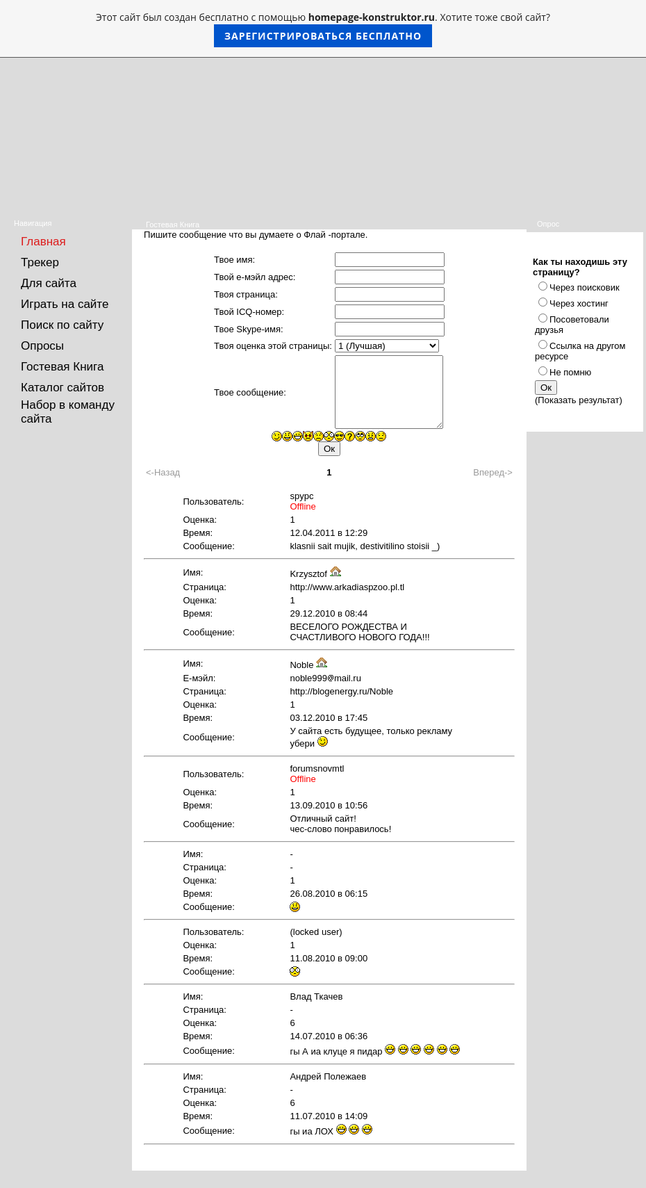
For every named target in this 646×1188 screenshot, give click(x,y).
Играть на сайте (64, 304)
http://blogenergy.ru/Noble (341, 691)
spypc (301, 496)
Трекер (40, 262)
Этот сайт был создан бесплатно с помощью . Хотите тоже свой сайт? (323, 28)
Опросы (42, 345)
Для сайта (48, 283)
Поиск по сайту (62, 325)
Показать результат (578, 400)
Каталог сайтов (62, 387)
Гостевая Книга (62, 366)
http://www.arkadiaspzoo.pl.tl (347, 587)
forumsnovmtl (317, 768)
